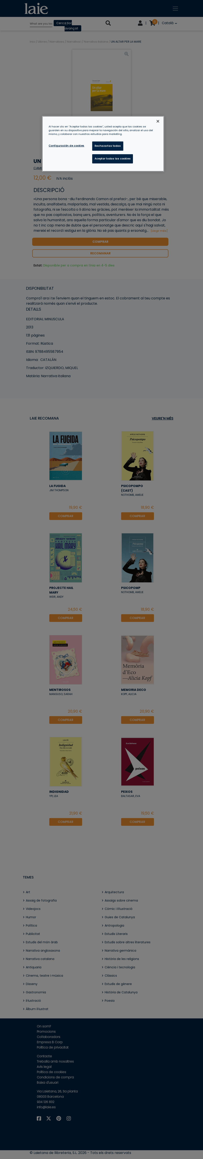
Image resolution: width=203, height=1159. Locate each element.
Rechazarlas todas (108, 146)
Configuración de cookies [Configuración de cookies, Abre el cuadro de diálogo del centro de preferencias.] (66, 145)
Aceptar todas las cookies (113, 158)
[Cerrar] (158, 121)
